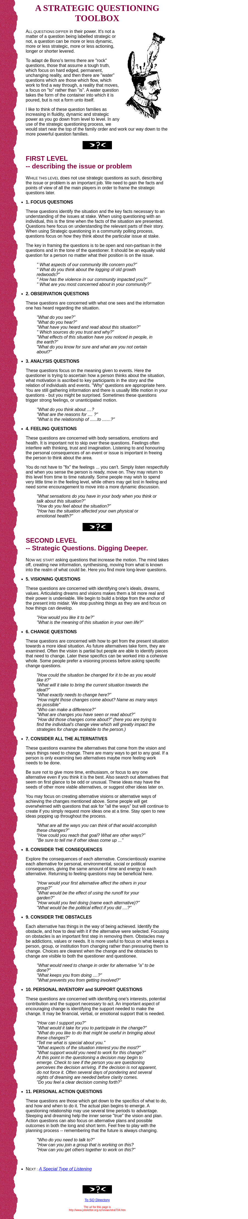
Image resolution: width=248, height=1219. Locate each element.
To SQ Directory (97, 1200)
